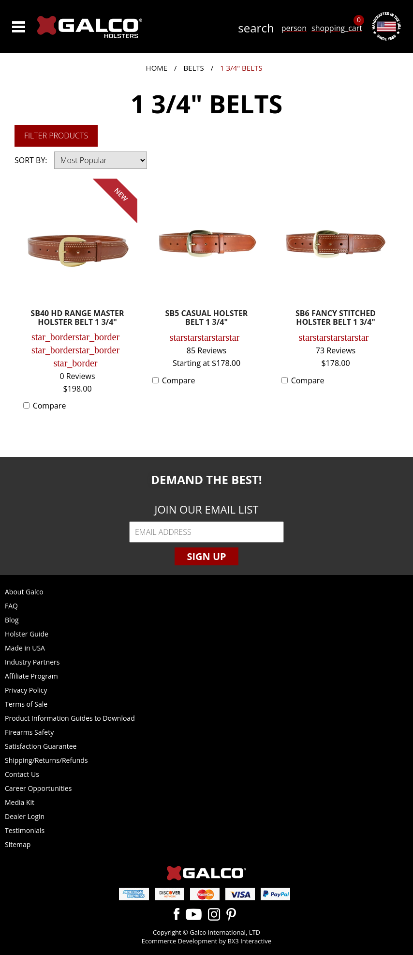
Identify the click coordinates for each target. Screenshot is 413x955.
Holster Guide (26, 633)
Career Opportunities (38, 788)
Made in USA (25, 647)
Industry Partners (32, 662)
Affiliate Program (31, 676)
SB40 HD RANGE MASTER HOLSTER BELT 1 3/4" (77, 318)
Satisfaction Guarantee (40, 746)
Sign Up (206, 556)
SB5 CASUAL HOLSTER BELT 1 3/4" (206, 318)
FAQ (11, 605)
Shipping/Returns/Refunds (46, 760)
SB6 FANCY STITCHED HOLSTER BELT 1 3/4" (335, 318)
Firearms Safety (29, 732)
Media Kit (19, 802)
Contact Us (22, 774)
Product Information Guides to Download (70, 718)
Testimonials (24, 830)
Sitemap (17, 844)
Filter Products (56, 135)
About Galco (24, 591)
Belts (193, 68)
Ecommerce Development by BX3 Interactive (206, 941)
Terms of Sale (26, 704)
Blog (12, 619)
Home (157, 68)
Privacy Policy (26, 690)
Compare (49, 405)
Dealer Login (24, 816)
